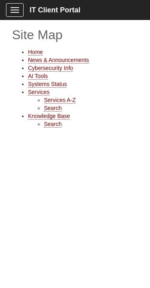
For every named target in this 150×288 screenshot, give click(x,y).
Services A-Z (60, 100)
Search (53, 108)
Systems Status (47, 84)
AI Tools (38, 76)
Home (35, 52)
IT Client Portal (55, 10)
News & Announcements (58, 60)
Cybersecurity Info (50, 68)
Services (39, 92)
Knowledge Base (49, 116)
